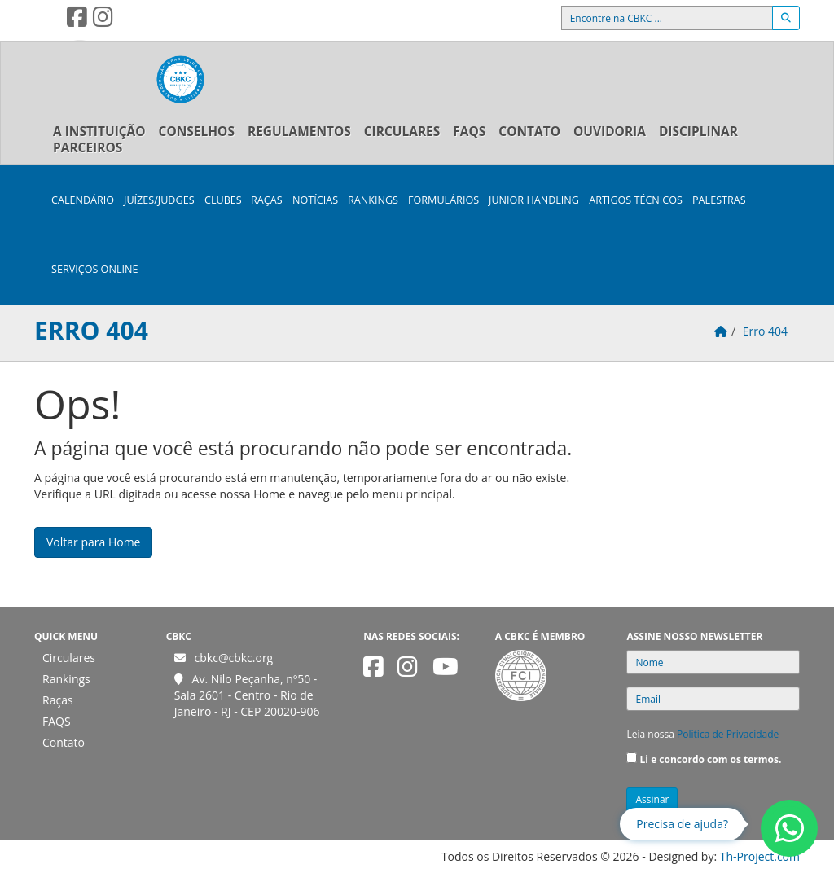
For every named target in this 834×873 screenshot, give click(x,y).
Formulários (443, 200)
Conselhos (197, 131)
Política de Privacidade (728, 734)
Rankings (373, 200)
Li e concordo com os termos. (711, 759)
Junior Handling (534, 200)
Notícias (315, 200)
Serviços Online (94, 269)
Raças (267, 200)
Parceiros (87, 147)
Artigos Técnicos (636, 200)
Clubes (223, 200)
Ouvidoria (609, 131)
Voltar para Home (93, 542)
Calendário (82, 200)
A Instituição (99, 131)
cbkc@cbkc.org (234, 657)
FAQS (469, 131)
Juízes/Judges (159, 200)
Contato (529, 131)
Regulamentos (299, 131)
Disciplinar (698, 131)
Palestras (719, 200)
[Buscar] (786, 18)
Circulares (402, 131)
